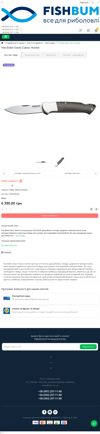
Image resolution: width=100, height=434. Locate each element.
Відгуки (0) (51, 55)
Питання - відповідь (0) (73, 55)
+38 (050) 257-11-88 (9, 29)
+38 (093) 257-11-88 (9, 32)
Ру (93, 2)
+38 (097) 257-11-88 (9, 26)
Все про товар (11, 55)
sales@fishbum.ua (50, 385)
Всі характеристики (9, 245)
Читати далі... (20, 235)
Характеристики (32, 55)
